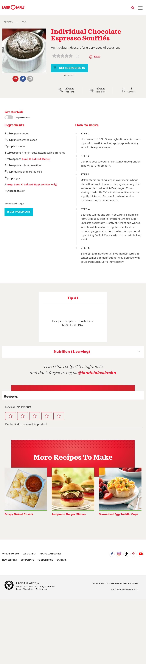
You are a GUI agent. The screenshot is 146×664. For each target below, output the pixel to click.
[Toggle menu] (140, 8)
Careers (61, 560)
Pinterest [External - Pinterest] (15, 79)
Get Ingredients (69, 68)
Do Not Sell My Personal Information (115, 584)
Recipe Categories (50, 554)
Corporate (27, 560)
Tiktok (126, 554)
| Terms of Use (41, 589)
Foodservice (45, 560)
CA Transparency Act (124, 590)
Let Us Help (29, 554)
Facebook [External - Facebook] (23, 79)
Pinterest (133, 554)
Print (94, 57)
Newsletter (9, 560)
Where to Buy (10, 554)
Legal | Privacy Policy (25, 589)
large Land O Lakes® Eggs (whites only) (32, 184)
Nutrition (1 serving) (97, 352)
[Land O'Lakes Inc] (29, 583)
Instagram (119, 554)
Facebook (112, 554)
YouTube (141, 554)
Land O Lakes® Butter (36, 159)
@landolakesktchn (97, 373)
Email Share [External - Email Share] (30, 79)
